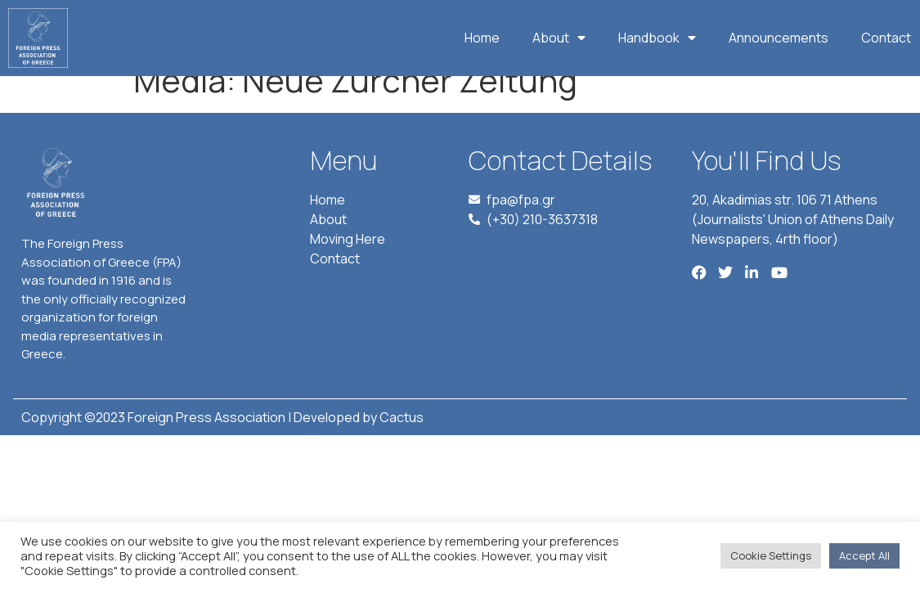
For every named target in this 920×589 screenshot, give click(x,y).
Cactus (401, 439)
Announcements (778, 38)
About (559, 37)
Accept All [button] (864, 555)
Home (482, 38)
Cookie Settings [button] (770, 555)
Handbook (657, 37)
